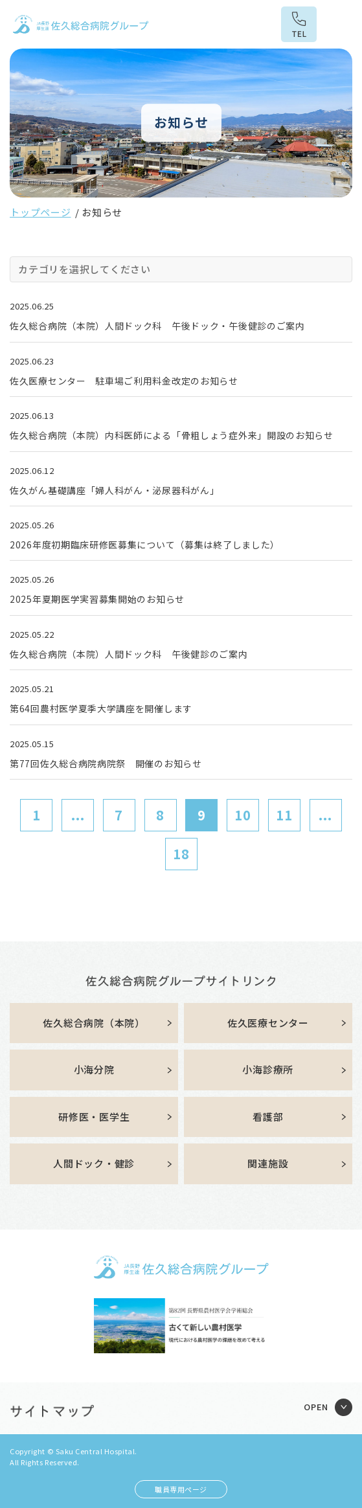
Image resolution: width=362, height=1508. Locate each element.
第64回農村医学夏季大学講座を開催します (101, 708)
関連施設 (267, 1163)
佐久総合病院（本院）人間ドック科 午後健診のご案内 (129, 653)
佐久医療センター (268, 1023)
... (78, 814)
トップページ (40, 212)
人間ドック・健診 (94, 1163)
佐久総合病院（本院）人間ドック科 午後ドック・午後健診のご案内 (157, 325)
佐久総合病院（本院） (94, 1023)
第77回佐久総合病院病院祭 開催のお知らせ (106, 763)
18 (181, 853)
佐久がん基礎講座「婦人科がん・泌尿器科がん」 (114, 490)
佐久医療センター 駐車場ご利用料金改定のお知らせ (124, 380)
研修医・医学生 (94, 1116)
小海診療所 (267, 1069)
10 (242, 814)
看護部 (268, 1116)
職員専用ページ (181, 1489)
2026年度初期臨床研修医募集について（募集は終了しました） (145, 544)
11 (284, 814)
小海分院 (94, 1069)
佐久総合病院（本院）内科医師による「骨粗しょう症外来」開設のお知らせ (172, 435)
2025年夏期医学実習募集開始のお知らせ (97, 598)
